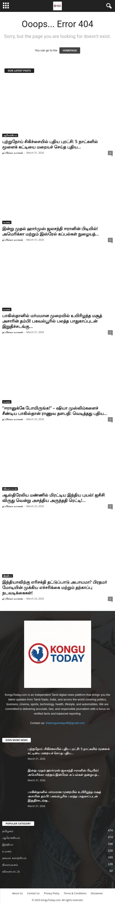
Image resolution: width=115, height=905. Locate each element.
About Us (17, 893)
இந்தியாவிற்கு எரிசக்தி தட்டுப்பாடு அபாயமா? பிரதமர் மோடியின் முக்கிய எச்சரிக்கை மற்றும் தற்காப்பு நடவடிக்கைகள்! (54, 587)
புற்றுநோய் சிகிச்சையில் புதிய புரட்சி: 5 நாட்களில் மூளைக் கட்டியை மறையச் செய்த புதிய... (50, 144)
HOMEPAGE (70, 50)
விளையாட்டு (10, 488)
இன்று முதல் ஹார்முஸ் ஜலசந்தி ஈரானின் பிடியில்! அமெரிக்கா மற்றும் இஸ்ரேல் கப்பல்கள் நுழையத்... (50, 231)
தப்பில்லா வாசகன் (12, 152)
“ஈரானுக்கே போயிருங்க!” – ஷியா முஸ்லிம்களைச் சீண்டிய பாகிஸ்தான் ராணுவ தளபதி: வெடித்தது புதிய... (54, 410)
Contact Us (33, 893)
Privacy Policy (51, 893)
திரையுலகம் (10, 864)
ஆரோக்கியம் (10, 135)
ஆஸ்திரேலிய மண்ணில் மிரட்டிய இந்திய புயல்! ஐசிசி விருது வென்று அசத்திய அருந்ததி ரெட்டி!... (53, 497)
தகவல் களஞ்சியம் (14, 858)
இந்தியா (7, 575)
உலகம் (6, 222)
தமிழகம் (7, 831)
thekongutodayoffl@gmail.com (65, 723)
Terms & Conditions (75, 893)
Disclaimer (97, 893)
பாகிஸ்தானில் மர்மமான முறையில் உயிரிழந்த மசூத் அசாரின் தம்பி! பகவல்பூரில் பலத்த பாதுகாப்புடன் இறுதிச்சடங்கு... (52, 321)
